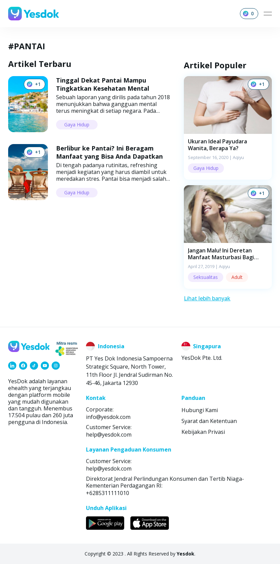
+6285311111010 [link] (107, 493)
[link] (12, 366)
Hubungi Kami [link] (199, 410)
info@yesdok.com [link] (108, 417)
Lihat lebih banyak (207, 298)
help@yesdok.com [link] (109, 434)
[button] (228, 128)
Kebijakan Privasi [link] (203, 432)
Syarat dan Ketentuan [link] (209, 421)
